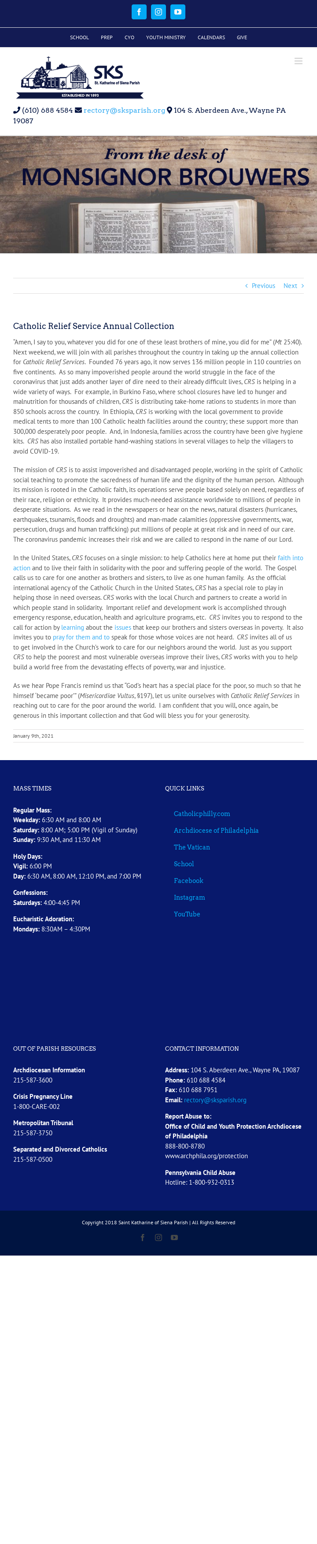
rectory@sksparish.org (123, 110)
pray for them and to (81, 637)
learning (72, 627)
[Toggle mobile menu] (299, 61)
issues (122, 627)
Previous (263, 285)
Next (290, 285)
